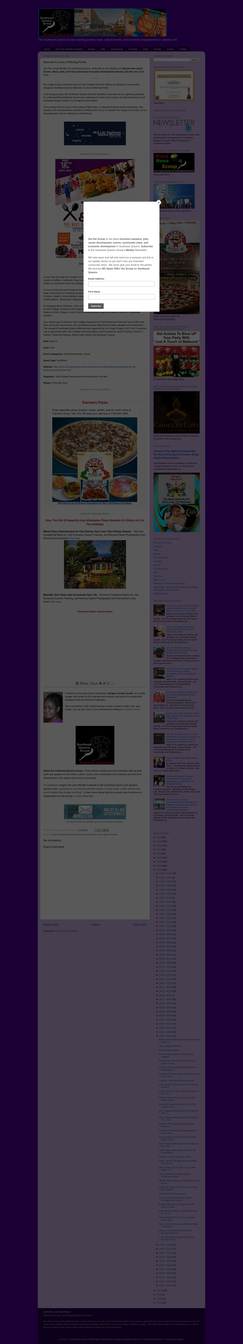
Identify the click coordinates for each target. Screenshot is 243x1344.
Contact (183, 49)
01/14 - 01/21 (165, 1281)
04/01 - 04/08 (165, 1032)
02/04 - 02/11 (165, 1269)
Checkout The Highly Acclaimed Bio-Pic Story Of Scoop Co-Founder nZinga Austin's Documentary (176, 454)
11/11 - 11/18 (165, 902)
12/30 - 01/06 (165, 873)
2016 (159, 1294)
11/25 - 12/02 (165, 893)
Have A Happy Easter (169, 1050)
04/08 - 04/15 (165, 1028)
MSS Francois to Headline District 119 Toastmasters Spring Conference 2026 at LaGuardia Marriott (182, 673)
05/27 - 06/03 (165, 999)
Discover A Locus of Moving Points (175, 1157)
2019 (159, 866)
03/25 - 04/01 (165, 1036)
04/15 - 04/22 (165, 1024)
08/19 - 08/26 (165, 950)
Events (91, 49)
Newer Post (50, 924)
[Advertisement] (94, 647)
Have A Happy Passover (170, 1046)
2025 (159, 841)
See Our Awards (161, 557)
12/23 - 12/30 (165, 877)
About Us (158, 576)
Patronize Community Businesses (169, 583)
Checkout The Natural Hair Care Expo (176, 1080)
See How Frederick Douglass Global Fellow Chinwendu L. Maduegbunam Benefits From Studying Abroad (180, 780)
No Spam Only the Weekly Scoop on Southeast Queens (95, 821)
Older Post (140, 924)
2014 (159, 1303)
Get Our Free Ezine (163, 543)
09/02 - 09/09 (165, 942)
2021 (159, 857)
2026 (159, 837)
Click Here (74, 538)
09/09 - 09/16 (165, 938)
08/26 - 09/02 (165, 946)
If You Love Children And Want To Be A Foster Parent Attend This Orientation (181, 694)
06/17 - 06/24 (165, 987)
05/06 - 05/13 (165, 1011)
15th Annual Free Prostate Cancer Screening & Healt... (174, 1175)
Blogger (179, 1339)
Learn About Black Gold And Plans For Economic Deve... (176, 1238)
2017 (159, 1290)
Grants (170, 49)
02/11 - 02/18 (165, 1265)
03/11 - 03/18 (165, 1249)
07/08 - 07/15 (165, 975)
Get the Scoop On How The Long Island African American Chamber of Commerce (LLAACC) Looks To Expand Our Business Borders (183, 738)
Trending (158, 561)
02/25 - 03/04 (165, 1257)
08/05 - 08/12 (165, 959)
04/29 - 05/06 (165, 1015)
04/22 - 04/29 (165, 1020)
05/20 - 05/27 (165, 1003)
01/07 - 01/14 (165, 1285)
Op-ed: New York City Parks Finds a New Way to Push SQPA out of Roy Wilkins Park (183, 715)
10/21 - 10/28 (165, 914)
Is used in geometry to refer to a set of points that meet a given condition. (84, 834)
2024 (159, 845)
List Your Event (161, 569)
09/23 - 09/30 (165, 930)
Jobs (103, 49)
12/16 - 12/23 (165, 881)
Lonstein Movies (131, 709)
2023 (159, 849)
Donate (157, 49)
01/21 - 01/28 (165, 1277)
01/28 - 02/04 (165, 1273)
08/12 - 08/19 (165, 955)
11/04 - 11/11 (165, 906)
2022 (159, 853)
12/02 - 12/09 (165, 889)
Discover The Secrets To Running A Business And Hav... (175, 1231)
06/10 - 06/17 (165, 991)
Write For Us (159, 580)
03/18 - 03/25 (165, 1245)
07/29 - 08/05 (165, 963)
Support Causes (161, 593)
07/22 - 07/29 (165, 967)
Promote (133, 49)
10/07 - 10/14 (165, 922)
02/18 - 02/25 (165, 1261)
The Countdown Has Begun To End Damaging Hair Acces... (175, 1199)
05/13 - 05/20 (165, 1007)
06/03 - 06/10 (165, 995)
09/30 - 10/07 (165, 926)
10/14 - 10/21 (165, 918)
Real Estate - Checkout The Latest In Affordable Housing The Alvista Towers (176, 588)
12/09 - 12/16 (165, 885)
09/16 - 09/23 (165, 934)
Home (47, 49)
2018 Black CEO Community (172, 1194)
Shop (145, 49)
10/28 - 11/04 (165, 910)
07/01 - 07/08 (165, 979)
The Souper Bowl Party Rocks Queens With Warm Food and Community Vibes (180, 629)
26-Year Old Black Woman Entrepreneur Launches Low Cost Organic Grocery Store (181, 650)
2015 (159, 1298)
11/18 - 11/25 (165, 898)
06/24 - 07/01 (165, 983)
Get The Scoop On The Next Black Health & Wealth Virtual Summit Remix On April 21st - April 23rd (182, 608)
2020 (159, 862)
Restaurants (117, 49)
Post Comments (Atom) (67, 931)
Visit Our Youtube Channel (69, 49)
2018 (159, 870)
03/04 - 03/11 (165, 1253)
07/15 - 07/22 (165, 971)
